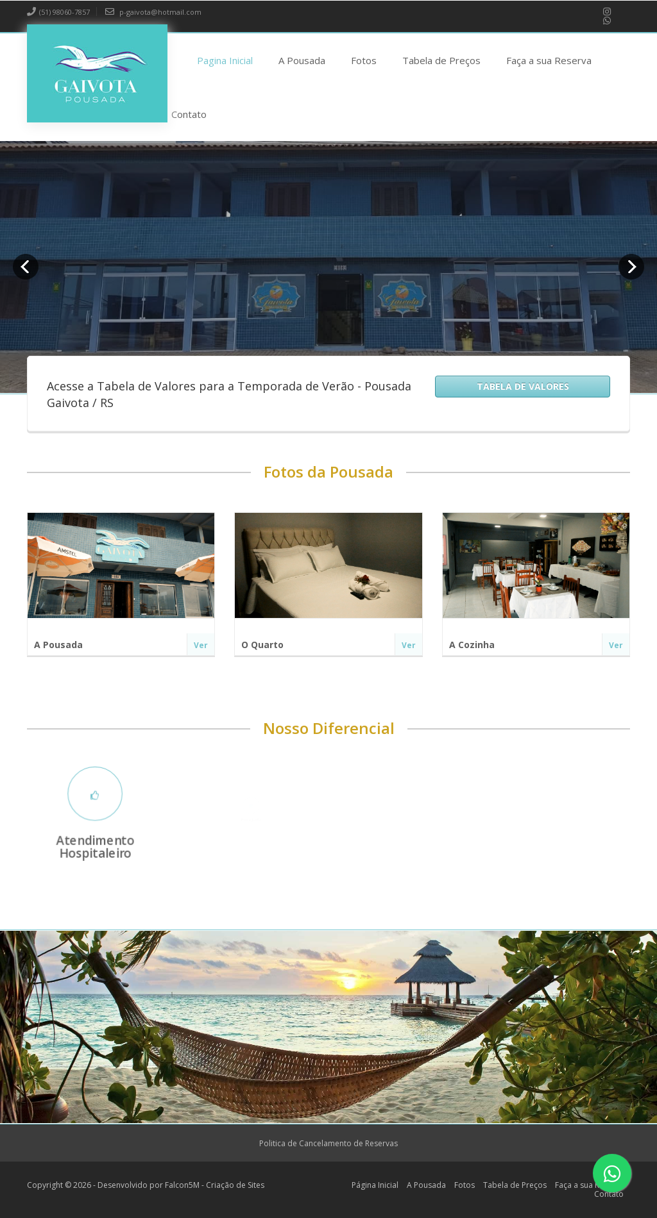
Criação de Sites (235, 1185)
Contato (189, 114)
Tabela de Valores (523, 386)
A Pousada (301, 60)
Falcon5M (182, 1185)
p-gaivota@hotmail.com (153, 12)
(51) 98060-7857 (58, 12)
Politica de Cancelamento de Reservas (328, 1143)
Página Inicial (375, 1185)
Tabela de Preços (441, 60)
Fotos (364, 60)
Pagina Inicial (225, 60)
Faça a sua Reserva (549, 60)
